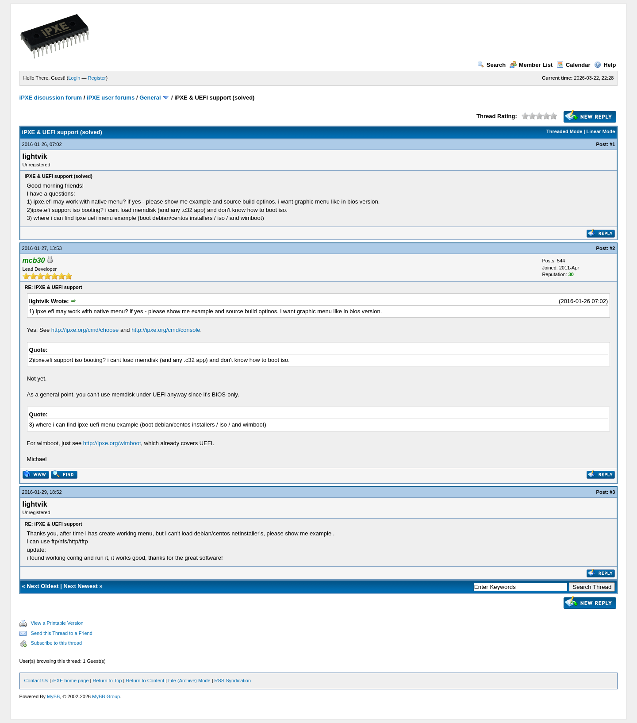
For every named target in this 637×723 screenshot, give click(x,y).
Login (75, 78)
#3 (612, 492)
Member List (531, 65)
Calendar (573, 65)
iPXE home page (70, 680)
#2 (612, 248)
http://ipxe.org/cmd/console (165, 330)
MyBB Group (106, 696)
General (150, 97)
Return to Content (145, 680)
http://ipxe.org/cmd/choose (85, 330)
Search (491, 65)
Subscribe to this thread (56, 643)
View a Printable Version (57, 623)
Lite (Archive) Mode (189, 680)
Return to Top (107, 680)
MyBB (53, 696)
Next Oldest (42, 586)
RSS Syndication (233, 680)
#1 (612, 144)
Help (605, 65)
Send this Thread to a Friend (61, 633)
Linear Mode (601, 131)
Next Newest (81, 586)
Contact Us (36, 680)
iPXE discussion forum (50, 97)
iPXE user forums (110, 97)
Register (97, 78)
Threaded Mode (564, 131)
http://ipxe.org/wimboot (112, 443)
